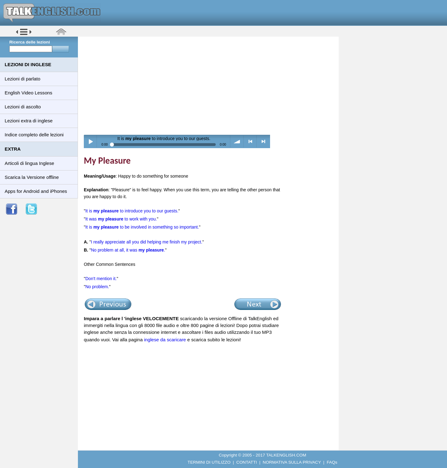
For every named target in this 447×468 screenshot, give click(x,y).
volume (237, 141)
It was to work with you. (121, 218)
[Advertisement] (210, 85)
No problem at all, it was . (128, 250)
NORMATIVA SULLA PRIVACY (292, 462)
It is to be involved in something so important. (142, 227)
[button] (24, 34)
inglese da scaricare (165, 339)
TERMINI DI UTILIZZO (208, 462)
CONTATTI (246, 462)
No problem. (97, 286)
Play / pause (90, 141)
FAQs (332, 462)
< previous (250, 141)
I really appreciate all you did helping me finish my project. (146, 241)
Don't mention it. (101, 278)
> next (263, 141)
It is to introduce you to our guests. (131, 210)
